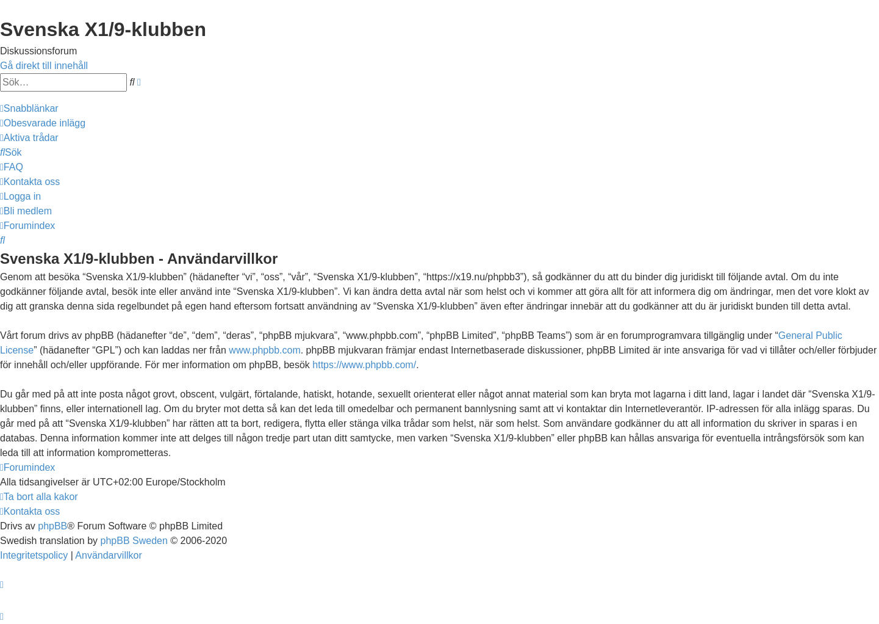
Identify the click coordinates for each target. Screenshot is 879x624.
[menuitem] (42, 123)
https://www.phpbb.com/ (364, 365)
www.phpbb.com (264, 350)
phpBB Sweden (134, 540)
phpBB (52, 526)
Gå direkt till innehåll (44, 65)
